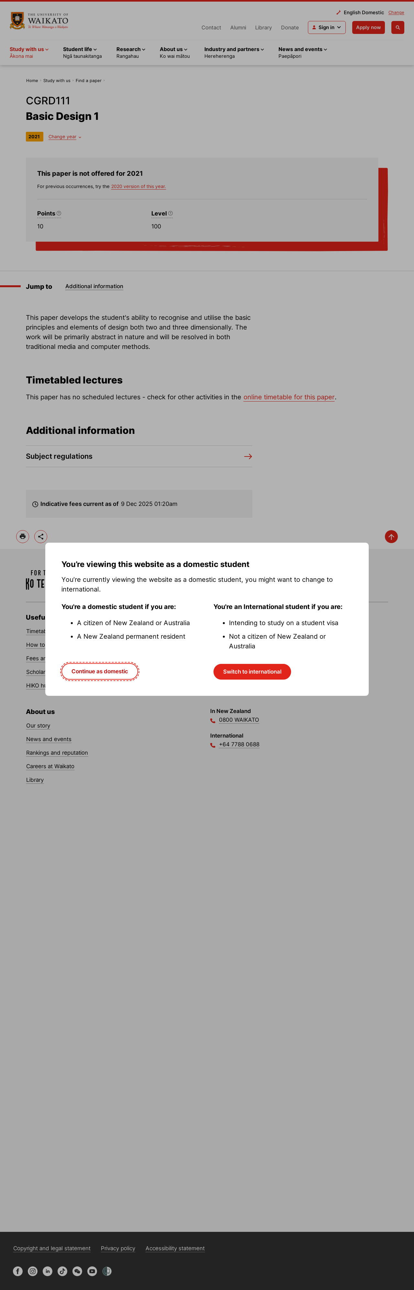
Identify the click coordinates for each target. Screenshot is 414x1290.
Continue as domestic (99, 671)
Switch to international (252, 671)
